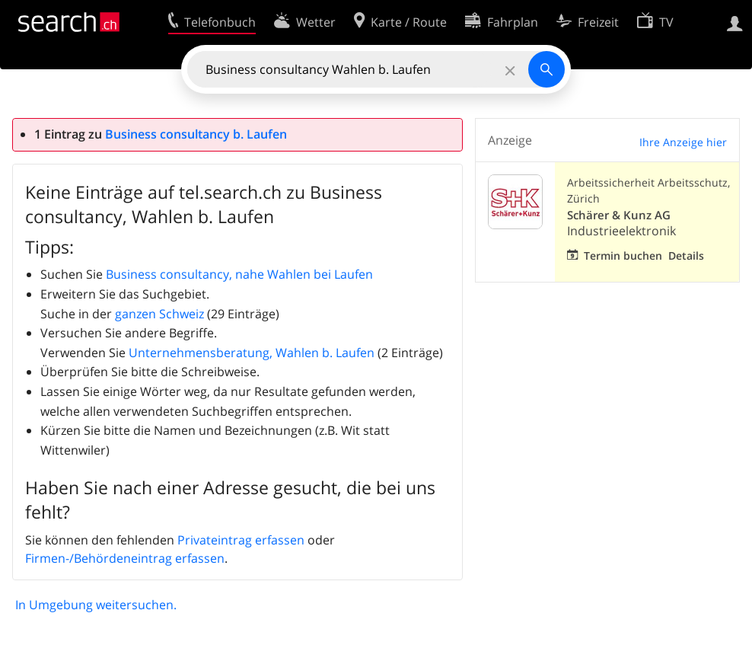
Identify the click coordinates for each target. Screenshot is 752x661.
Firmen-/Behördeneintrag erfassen (125, 558)
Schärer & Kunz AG (619, 215)
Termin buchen (623, 255)
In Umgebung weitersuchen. (96, 604)
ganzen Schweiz (159, 313)
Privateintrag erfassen (240, 540)
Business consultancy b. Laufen (196, 134)
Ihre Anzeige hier (683, 142)
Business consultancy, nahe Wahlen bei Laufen (239, 274)
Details (686, 255)
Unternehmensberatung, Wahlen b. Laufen (251, 352)
